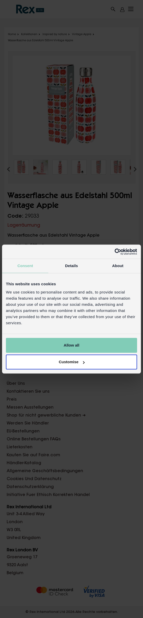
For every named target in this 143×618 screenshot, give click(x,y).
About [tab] (117, 266)
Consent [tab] (25, 266)
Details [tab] (71, 266)
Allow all (71, 345)
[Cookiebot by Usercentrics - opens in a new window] (114, 251)
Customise (72, 362)
